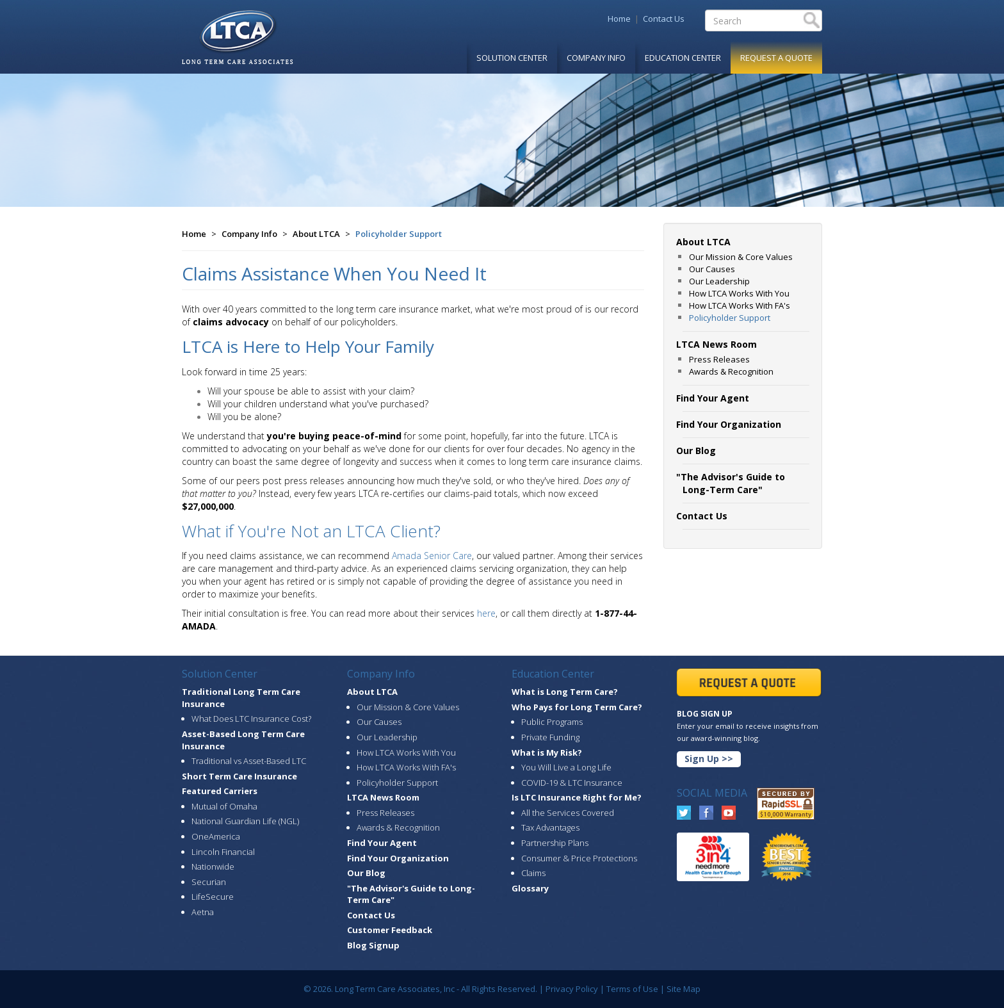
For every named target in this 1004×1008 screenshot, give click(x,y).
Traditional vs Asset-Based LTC (248, 761)
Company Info (596, 57)
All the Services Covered (567, 812)
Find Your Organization (398, 858)
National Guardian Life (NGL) (245, 821)
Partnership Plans (554, 843)
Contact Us (663, 18)
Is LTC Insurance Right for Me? (577, 797)
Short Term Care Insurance (239, 776)
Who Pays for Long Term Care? (577, 707)
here (486, 613)
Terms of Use (632, 989)
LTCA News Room (383, 797)
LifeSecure (212, 896)
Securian (208, 882)
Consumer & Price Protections (579, 858)
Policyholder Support (398, 234)
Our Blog (366, 873)
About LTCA (316, 234)
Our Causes (712, 269)
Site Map (683, 989)
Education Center (683, 57)
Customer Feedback (389, 930)
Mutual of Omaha (224, 806)
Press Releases (719, 359)
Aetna (202, 912)
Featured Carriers (219, 791)
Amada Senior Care (432, 555)
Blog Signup (373, 945)
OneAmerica (215, 836)
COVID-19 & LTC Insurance (571, 782)
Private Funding (550, 737)
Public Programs (552, 722)
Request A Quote (776, 57)
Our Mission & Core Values (741, 257)
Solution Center (511, 57)
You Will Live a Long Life (566, 767)
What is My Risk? (547, 752)
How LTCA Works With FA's (739, 305)
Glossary (530, 888)
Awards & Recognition (731, 371)
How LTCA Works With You (739, 293)
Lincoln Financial (223, 852)
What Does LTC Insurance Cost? (251, 718)
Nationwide (212, 866)
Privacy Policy (572, 989)
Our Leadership (719, 281)
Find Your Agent (382, 843)
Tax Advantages (550, 827)
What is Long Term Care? (565, 691)
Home (619, 18)
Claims (533, 873)
